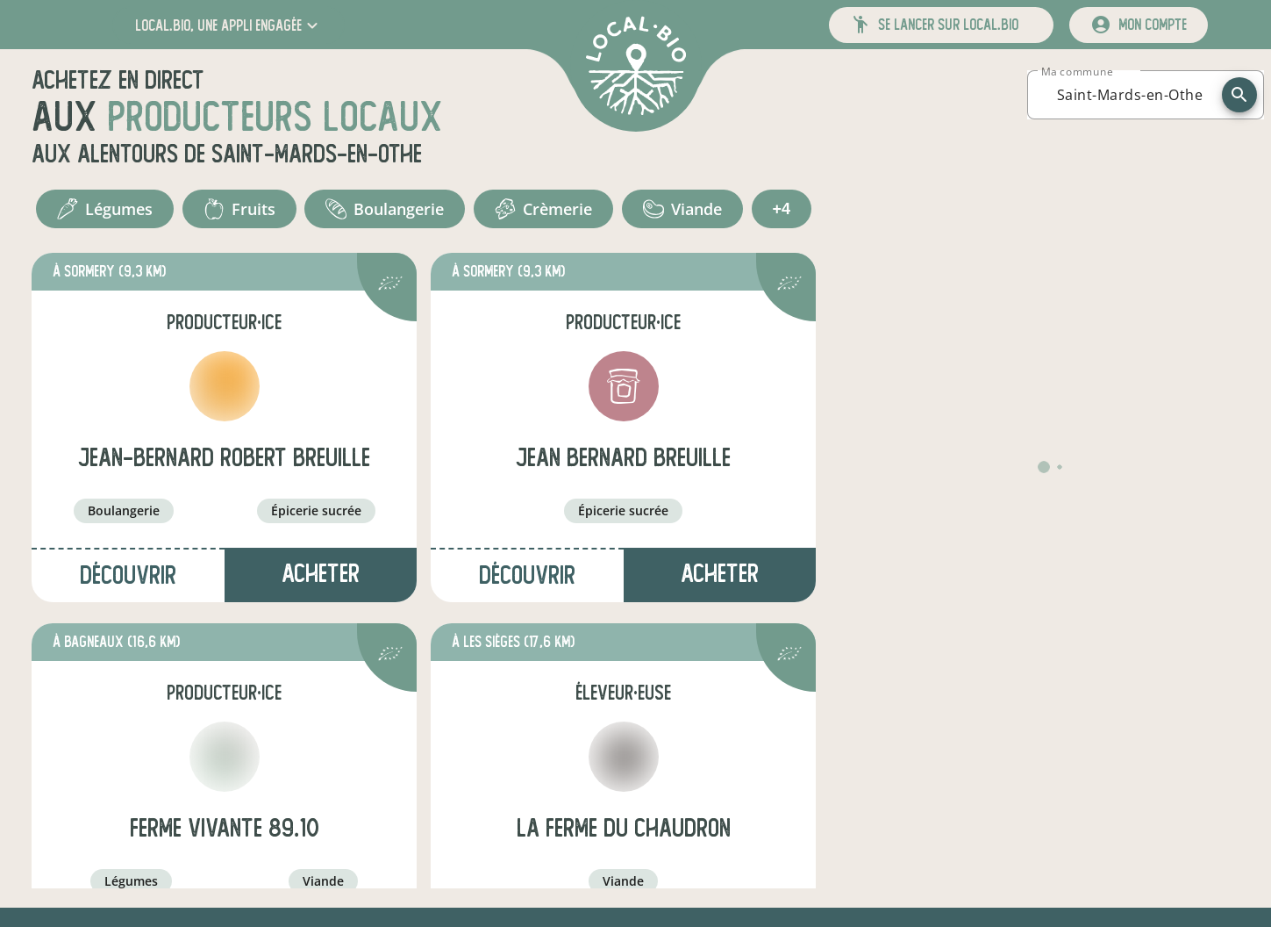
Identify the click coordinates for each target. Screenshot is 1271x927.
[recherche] (1239, 94)
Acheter (321, 573)
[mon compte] (1138, 25)
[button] (228, 25)
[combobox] (1129, 94)
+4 (782, 209)
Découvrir (128, 575)
